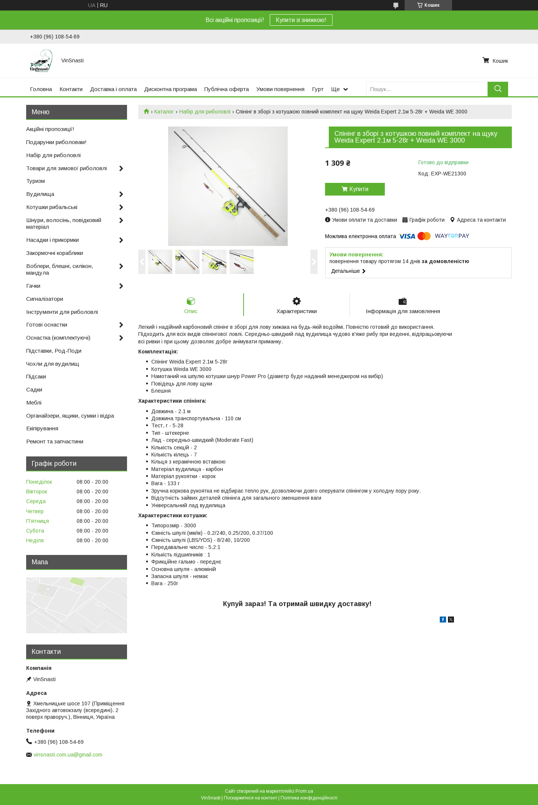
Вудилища (40, 194)
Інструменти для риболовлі (62, 312)
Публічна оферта (226, 89)
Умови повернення (280, 89)
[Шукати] (498, 89)
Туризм (35, 181)
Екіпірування (42, 428)
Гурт (318, 89)
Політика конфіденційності (309, 798)
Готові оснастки (46, 324)
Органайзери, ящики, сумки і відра (70, 415)
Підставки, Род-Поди (53, 350)
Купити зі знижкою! (301, 20)
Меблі (33, 402)
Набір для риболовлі (205, 112)
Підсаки (36, 376)
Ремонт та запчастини (54, 441)
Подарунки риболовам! (56, 142)
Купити (358, 189)
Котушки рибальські (51, 207)
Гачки (33, 286)
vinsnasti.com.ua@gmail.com (68, 755)
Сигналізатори (44, 299)
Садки (34, 389)
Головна (41, 89)
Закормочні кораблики (54, 253)
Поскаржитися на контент (250, 798)
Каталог (164, 112)
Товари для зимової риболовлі (66, 168)
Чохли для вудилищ (52, 364)
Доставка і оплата (113, 89)
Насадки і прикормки (52, 240)
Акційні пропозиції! (50, 129)
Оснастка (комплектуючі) (58, 337)
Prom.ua (304, 791)
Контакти (71, 89)
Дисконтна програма (170, 89)
